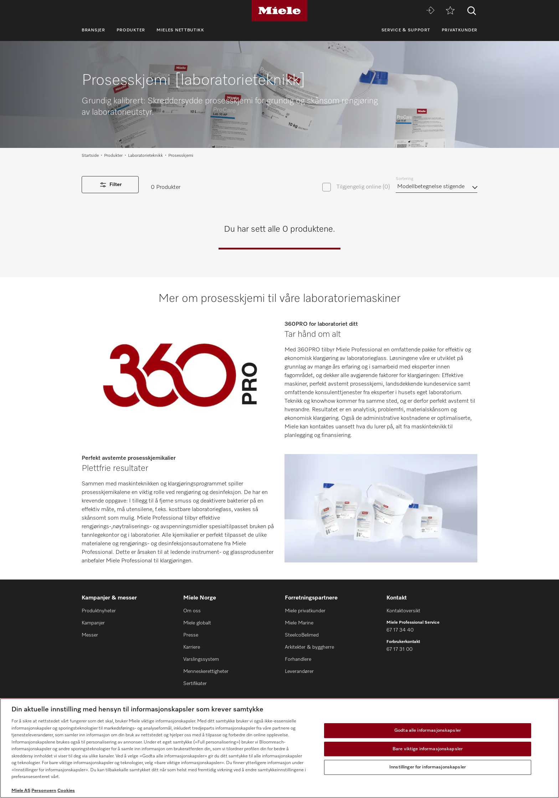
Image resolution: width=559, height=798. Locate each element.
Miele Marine (299, 623)
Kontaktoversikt (403, 610)
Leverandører (299, 671)
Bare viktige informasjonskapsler (428, 749)
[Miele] (279, 10)
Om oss (192, 610)
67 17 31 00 (399, 649)
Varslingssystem (201, 659)
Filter (110, 184)
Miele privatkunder (305, 610)
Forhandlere (298, 659)
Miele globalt (197, 623)
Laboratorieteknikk (145, 156)
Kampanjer (93, 623)
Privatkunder (459, 30)
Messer (90, 635)
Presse (190, 635)
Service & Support (405, 30)
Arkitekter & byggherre (309, 647)
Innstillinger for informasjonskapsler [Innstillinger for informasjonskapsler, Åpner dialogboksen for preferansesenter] (427, 767)
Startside (90, 156)
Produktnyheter (99, 610)
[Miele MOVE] (430, 11)
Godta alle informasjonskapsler (427, 730)
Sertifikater (195, 683)
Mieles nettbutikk (180, 30)
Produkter (131, 30)
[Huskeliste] (450, 11)
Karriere (191, 647)
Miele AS (20, 790)
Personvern (43, 790)
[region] (279, 748)
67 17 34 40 (400, 630)
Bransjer (93, 30)
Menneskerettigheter (206, 671)
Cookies (66, 790)
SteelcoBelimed (302, 635)
